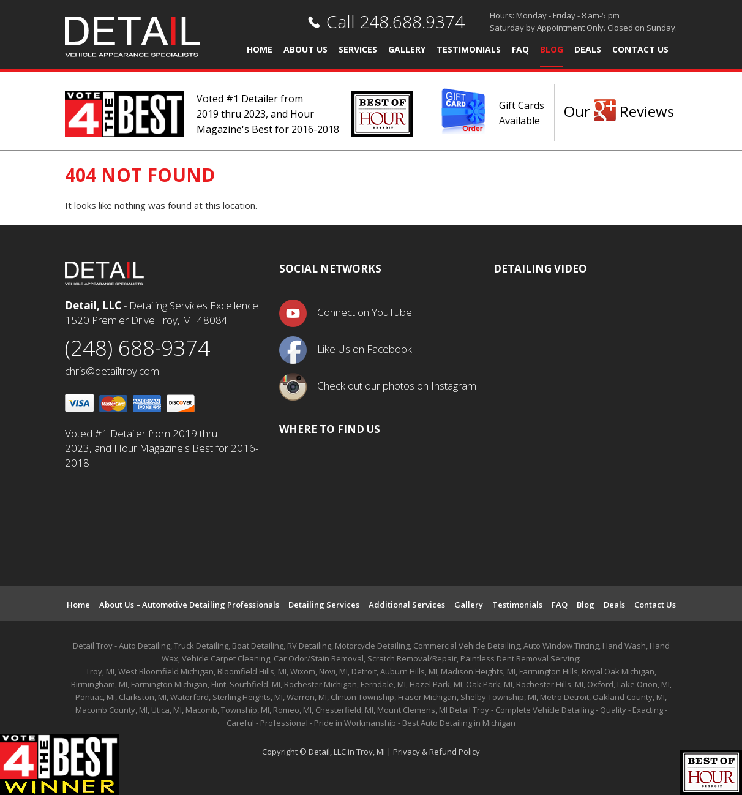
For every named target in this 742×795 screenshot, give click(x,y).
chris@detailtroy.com (112, 371)
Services (358, 50)
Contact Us (640, 50)
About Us (305, 50)
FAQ (520, 50)
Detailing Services (323, 604)
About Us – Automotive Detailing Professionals (189, 604)
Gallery (406, 50)
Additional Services (407, 604)
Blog (551, 50)
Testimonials (469, 50)
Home (259, 50)
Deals (587, 50)
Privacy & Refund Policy (436, 751)
